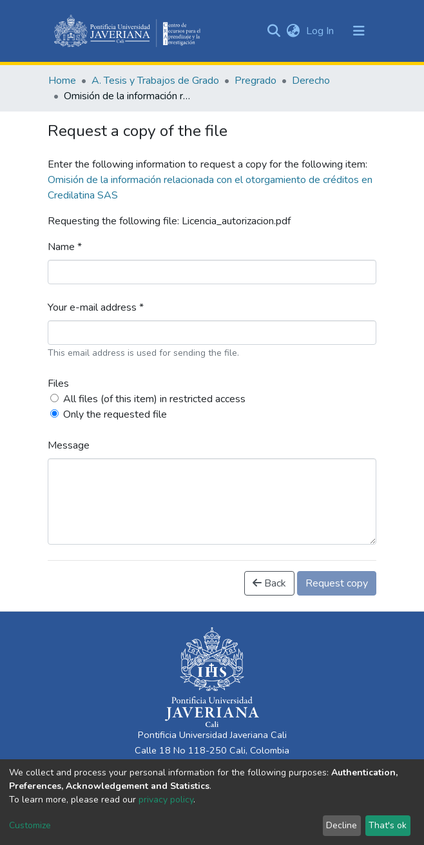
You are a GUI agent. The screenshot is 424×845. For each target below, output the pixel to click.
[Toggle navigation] (359, 31)
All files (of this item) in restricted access (154, 399)
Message (69, 445)
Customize (30, 825)
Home (62, 80)
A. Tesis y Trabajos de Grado (155, 80)
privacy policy (166, 799)
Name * (65, 247)
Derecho (311, 80)
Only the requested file (115, 414)
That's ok (388, 825)
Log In (321, 31)
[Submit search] (273, 31)
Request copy (336, 583)
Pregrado (255, 80)
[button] (293, 31)
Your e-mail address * (96, 307)
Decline (341, 825)
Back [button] (269, 583)
